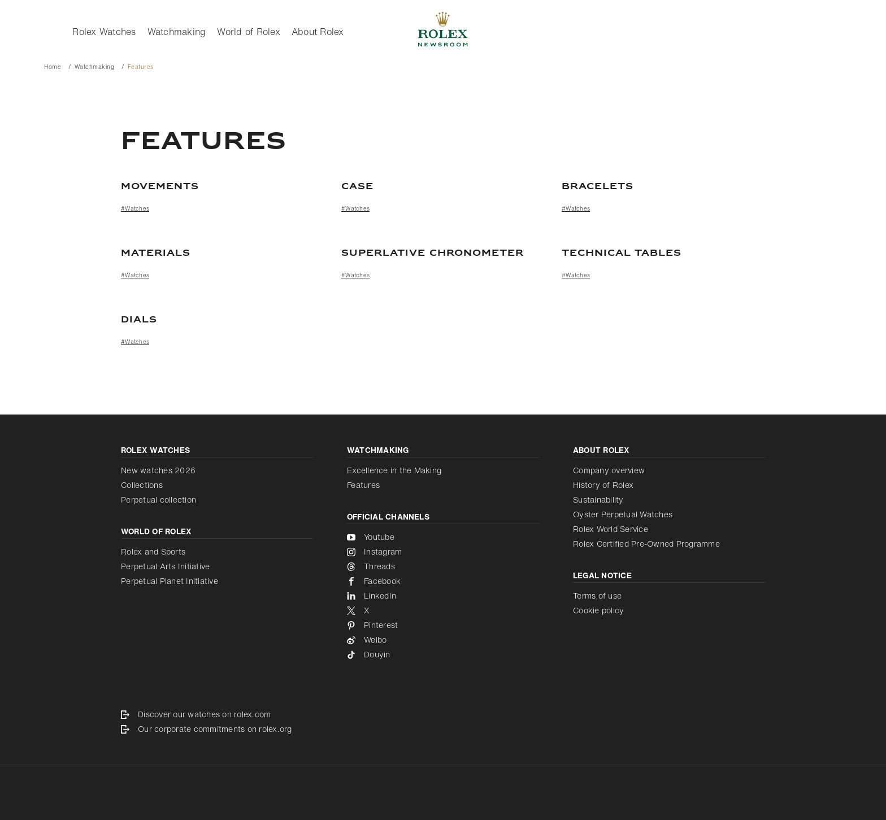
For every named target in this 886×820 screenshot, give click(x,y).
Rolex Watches (104, 31)
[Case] (443, 187)
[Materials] (222, 253)
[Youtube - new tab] (443, 537)
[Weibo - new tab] (443, 640)
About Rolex (318, 31)
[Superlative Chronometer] (443, 253)
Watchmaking (176, 31)
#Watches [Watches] (135, 208)
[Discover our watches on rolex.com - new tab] (443, 714)
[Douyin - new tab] (443, 654)
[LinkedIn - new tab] (443, 595)
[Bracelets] (663, 187)
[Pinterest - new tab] (443, 625)
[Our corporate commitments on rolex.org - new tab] (443, 729)
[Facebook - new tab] (443, 581)
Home (52, 67)
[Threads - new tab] (443, 566)
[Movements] (222, 187)
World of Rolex (248, 31)
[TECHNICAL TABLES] (663, 253)
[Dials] (443, 320)
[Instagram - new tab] (443, 551)
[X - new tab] (443, 610)
